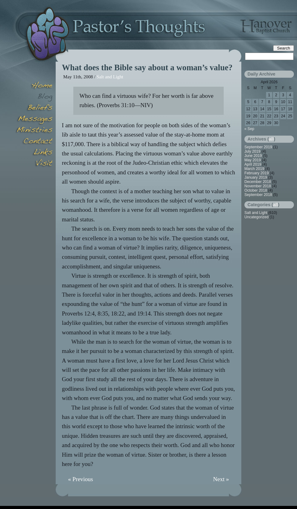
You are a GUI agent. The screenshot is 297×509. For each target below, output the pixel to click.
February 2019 (256, 173)
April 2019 (252, 164)
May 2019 (252, 160)
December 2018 (257, 182)
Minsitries (34, 130)
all (271, 139)
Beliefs (34, 108)
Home (34, 86)
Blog (34, 97)
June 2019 (253, 156)
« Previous (80, 479)
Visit (34, 164)
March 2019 (254, 169)
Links (34, 153)
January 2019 (255, 177)
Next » (221, 479)
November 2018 (257, 186)
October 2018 (255, 190)
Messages (34, 119)
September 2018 (258, 195)
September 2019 (258, 147)
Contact (34, 141)
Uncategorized (256, 217)
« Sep (249, 129)
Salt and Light (110, 76)
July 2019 (252, 151)
